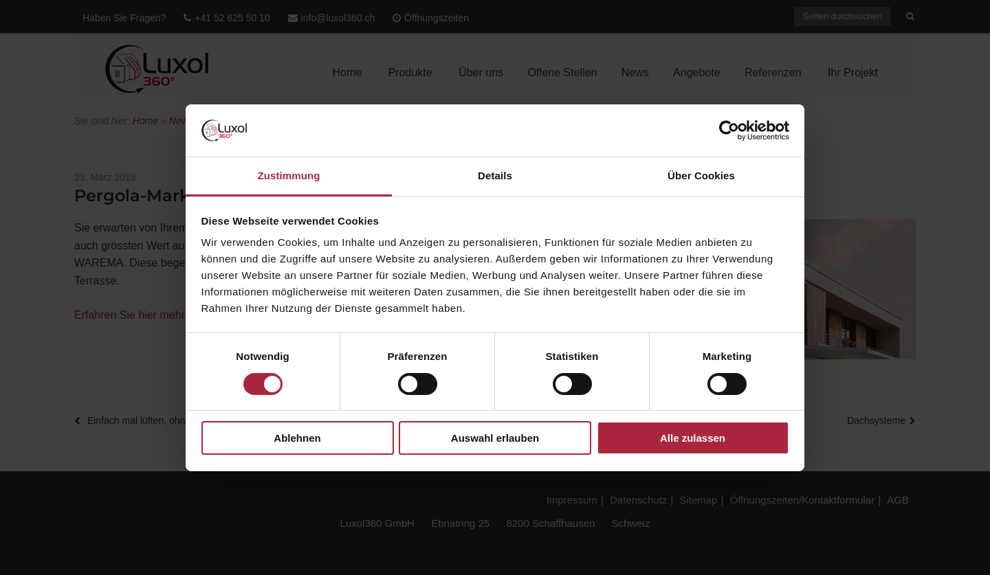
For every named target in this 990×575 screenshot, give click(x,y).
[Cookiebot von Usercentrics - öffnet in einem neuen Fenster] (729, 130)
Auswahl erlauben (495, 438)
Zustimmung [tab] (289, 175)
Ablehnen (297, 438)
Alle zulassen (692, 438)
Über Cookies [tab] (701, 175)
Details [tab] (495, 175)
